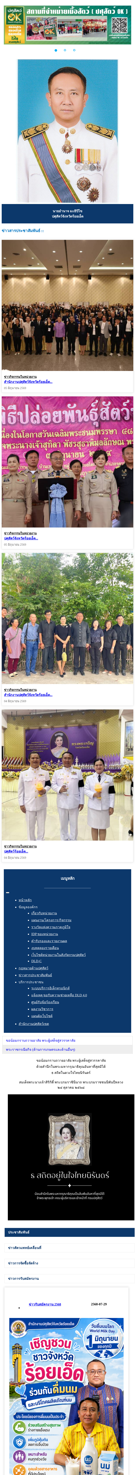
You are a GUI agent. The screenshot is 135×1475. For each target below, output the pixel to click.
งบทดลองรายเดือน (45, 948)
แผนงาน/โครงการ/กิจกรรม (51, 920)
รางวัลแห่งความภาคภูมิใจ (50, 927)
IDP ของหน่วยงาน (44, 934)
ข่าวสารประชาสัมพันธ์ (35, 975)
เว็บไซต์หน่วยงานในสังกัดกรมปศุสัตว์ (58, 955)
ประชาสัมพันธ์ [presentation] (18, 1232)
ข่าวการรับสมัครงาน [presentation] (23, 1278)
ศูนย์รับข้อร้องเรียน (45, 1002)
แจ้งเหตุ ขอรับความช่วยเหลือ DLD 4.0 (59, 995)
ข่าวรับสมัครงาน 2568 (45, 1304)
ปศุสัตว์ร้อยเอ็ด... (16, 834)
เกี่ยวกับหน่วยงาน (44, 913)
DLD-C (36, 961)
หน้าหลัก (25, 900)
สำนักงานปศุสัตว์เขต (34, 1024)
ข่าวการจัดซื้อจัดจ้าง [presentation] (23, 1263)
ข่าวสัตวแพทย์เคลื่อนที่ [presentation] (24, 1248)
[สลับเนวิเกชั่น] (7, 892)
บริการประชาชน (31, 982)
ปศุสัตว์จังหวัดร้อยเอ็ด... (21, 533)
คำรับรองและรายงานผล (49, 941)
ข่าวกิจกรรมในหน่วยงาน (20, 377)
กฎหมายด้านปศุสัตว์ (33, 968)
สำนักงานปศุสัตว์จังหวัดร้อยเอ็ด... (28, 382)
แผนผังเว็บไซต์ (41, 1016)
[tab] (67, 1040)
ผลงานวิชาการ (42, 1009)
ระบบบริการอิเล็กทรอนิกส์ (50, 988)
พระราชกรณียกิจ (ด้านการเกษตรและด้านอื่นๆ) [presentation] (40, 1049)
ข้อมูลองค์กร (28, 907)
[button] (58, 50)
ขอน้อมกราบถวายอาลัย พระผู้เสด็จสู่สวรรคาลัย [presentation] (40, 1040)
